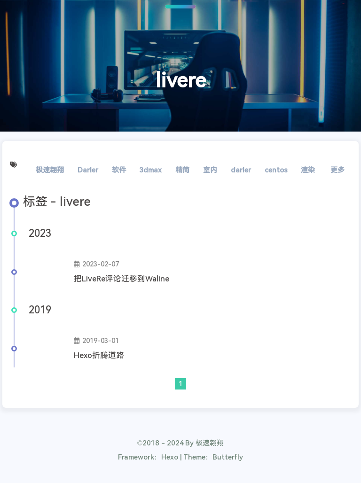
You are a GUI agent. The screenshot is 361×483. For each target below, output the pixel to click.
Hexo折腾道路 (99, 355)
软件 (119, 170)
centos (276, 170)
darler (241, 170)
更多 (337, 170)
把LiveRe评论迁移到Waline (121, 278)
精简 (182, 170)
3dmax (150, 170)
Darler (88, 170)
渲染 (308, 170)
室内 (210, 170)
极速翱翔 (50, 170)
